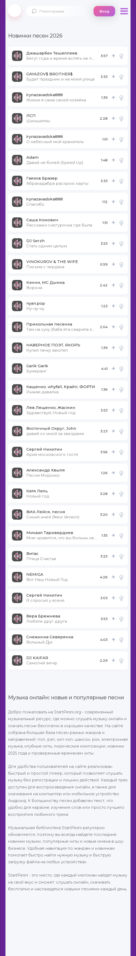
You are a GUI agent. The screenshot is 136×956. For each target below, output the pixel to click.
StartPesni (14, 10)
